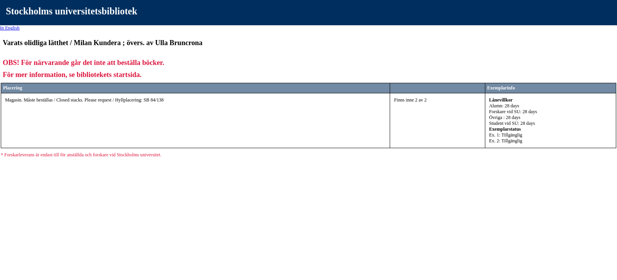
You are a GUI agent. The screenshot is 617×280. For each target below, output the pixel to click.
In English (9, 28)
